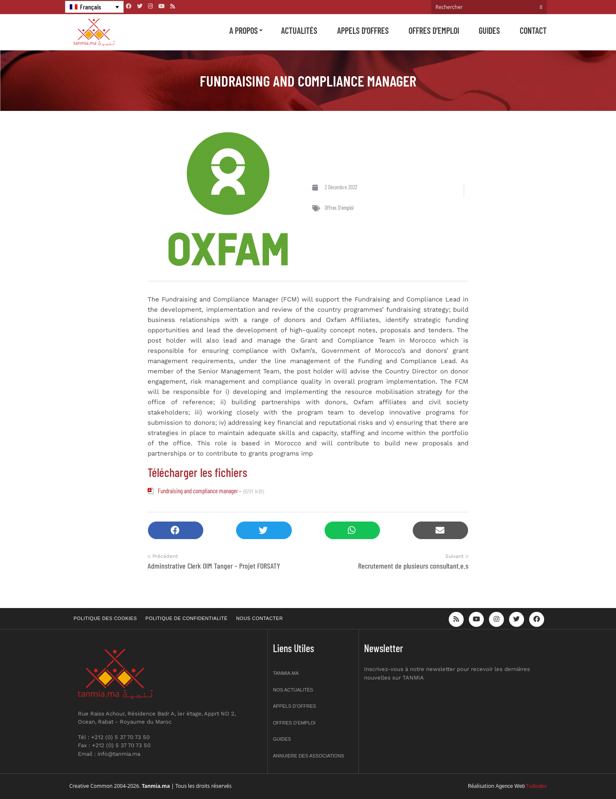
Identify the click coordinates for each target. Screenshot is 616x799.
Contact (533, 30)
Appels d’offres (363, 30)
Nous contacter (259, 618)
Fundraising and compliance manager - (199, 491)
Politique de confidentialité (186, 618)
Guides (489, 30)
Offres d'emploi (339, 207)
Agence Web (510, 786)
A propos (243, 30)
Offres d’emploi (434, 30)
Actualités (299, 30)
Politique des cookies (105, 618)
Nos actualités (293, 689)
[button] (176, 530)
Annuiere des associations (308, 755)
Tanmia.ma (286, 673)
